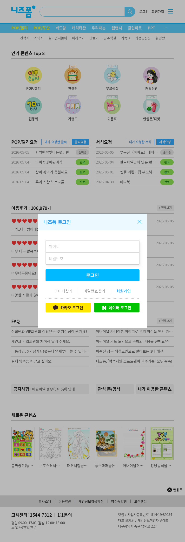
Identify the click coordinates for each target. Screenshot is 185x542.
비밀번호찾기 (94, 291)
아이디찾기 (63, 291)
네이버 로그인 (116, 307)
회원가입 (123, 291)
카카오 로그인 (68, 307)
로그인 (92, 275)
